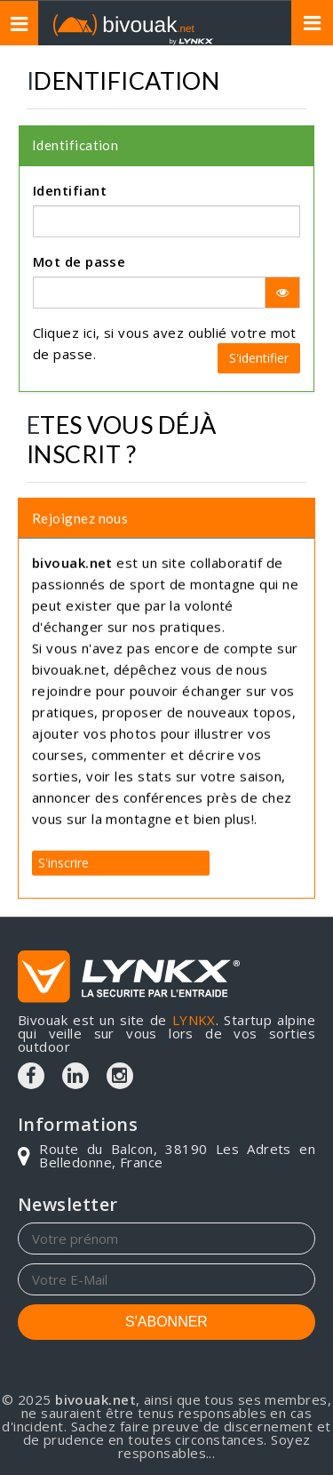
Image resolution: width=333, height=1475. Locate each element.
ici (89, 332)
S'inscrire (63, 859)
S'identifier (259, 357)
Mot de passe (79, 261)
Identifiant (70, 190)
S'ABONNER (166, 1321)
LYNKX (194, 1020)
